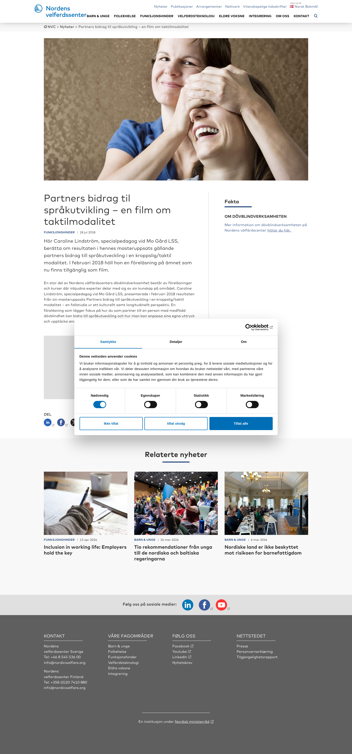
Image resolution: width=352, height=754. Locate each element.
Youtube (179, 651)
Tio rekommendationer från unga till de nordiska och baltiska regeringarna (174, 552)
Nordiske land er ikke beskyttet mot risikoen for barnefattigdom (264, 549)
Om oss (282, 16)
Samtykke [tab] (108, 342)
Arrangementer (209, 6)
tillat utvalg (176, 423)
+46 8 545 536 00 (66, 656)
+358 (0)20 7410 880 (69, 681)
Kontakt (301, 16)
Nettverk (232, 6)
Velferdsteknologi (196, 16)
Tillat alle (241, 423)
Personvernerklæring (255, 651)
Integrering (260, 16)
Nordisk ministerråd (192, 720)
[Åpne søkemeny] (316, 16)
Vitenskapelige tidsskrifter (265, 6)
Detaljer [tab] (176, 342)
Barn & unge (98, 16)
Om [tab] (243, 342)
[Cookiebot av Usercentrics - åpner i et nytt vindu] (253, 327)
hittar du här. (279, 229)
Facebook (181, 645)
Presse (242, 645)
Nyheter (160, 6)
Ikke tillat (111, 423)
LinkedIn (179, 656)
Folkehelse (125, 16)
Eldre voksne (231, 16)
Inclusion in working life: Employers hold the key (73, 549)
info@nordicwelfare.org (65, 661)
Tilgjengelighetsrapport (257, 656)
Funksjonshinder (156, 16)
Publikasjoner (182, 6)
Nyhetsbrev (182, 661)
